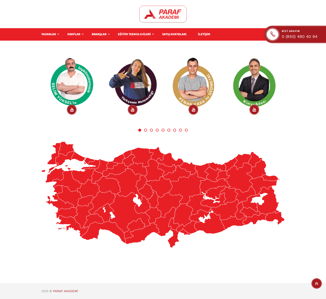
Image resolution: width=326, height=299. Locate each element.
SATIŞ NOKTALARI (174, 34)
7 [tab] (174, 130)
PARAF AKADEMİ (65, 291)
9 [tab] (186, 130)
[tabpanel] (71, 87)
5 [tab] (163, 130)
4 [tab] (157, 130)
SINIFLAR (73, 34)
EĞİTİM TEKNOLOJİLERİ (134, 34)
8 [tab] (180, 130)
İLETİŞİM (204, 34)
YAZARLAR (48, 34)
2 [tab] (145, 130)
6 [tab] (168, 130)
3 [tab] (151, 130)
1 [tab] (139, 130)
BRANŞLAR (99, 34)
